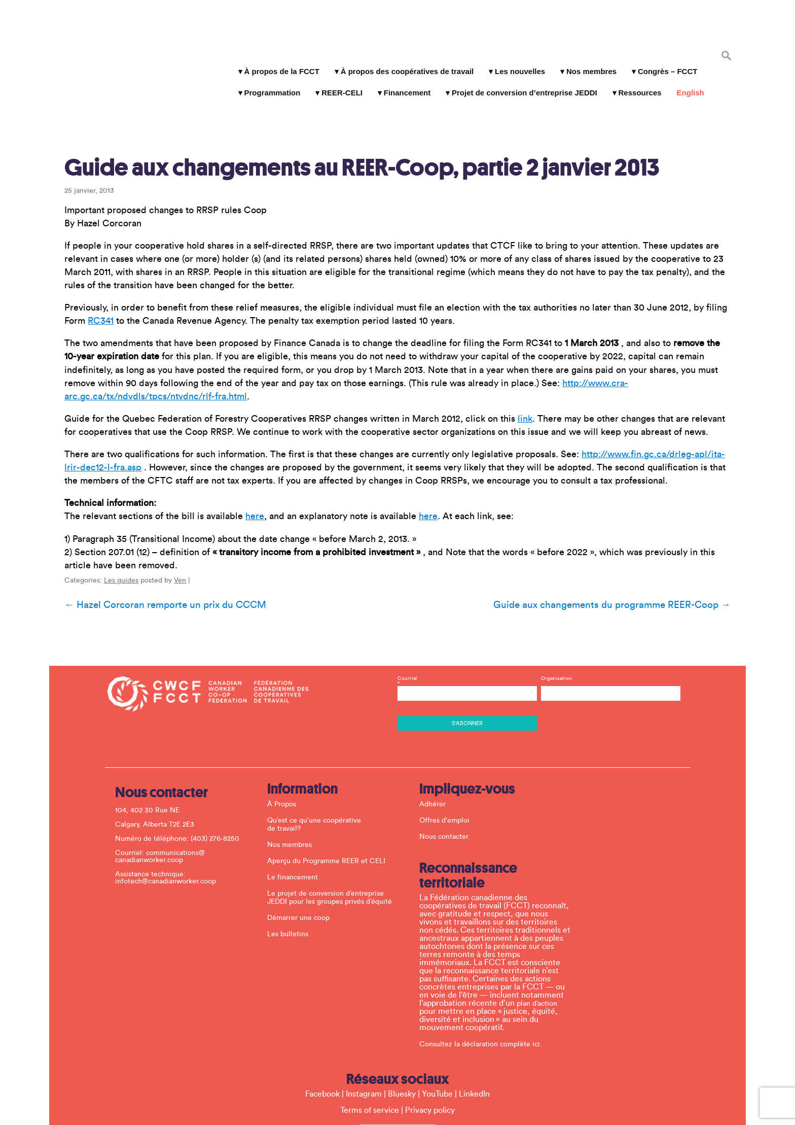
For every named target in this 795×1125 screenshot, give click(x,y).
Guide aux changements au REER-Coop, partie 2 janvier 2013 (353, 128)
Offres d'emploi (449, 758)
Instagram (364, 1032)
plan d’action (542, 941)
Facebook (322, 1032)
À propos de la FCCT (277, 59)
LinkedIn (474, 1032)
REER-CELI (337, 81)
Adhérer (437, 742)
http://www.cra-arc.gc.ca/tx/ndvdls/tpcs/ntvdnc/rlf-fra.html (603, 344)
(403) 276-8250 (220, 776)
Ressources (635, 81)
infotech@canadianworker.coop (170, 819)
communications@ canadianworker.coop (165, 795)
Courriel (466, 621)
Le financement (297, 815)
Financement (402, 81)
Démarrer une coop (303, 856)
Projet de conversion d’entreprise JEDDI (520, 81)
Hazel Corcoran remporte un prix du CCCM (156, 553)
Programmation (268, 81)
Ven (171, 528)
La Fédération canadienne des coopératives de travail (118, 47)
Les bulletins (292, 872)
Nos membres (587, 59)
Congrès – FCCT (664, 59)
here (245, 464)
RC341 (91, 282)
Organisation (553, 616)
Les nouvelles (516, 59)
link (516, 366)
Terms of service (369, 1048)
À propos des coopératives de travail (402, 59)
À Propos (286, 742)
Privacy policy (430, 1048)
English (686, 81)
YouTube (437, 1032)
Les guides (112, 528)
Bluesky (402, 1032)
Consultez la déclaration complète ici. (485, 982)
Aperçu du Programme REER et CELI (331, 799)
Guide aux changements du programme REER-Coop (621, 553)
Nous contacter (449, 774)
